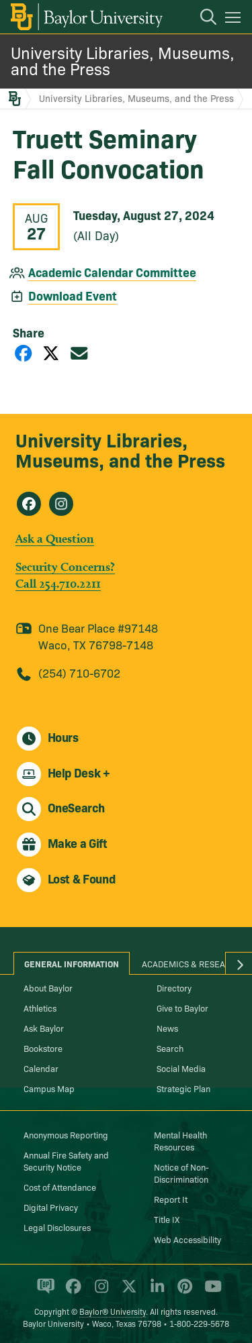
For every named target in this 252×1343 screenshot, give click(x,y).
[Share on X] (51, 352)
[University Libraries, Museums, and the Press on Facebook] (28, 503)
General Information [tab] (71, 963)
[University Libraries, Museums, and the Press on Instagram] (61, 503)
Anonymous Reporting (66, 1134)
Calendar (41, 1068)
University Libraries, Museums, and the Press (123, 60)
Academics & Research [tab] (192, 963)
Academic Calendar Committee (112, 272)
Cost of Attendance (60, 1187)
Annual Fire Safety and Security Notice (66, 1160)
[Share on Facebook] (23, 352)
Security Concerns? (65, 566)
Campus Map (49, 1088)
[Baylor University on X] (126, 1292)
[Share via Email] (79, 352)
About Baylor (48, 987)
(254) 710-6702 (79, 672)
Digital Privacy (51, 1207)
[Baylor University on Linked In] (155, 1292)
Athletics (40, 1008)
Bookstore (43, 1048)
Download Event (72, 295)
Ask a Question (54, 538)
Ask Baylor (44, 1028)
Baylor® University (112, 1311)
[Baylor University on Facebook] (71, 1292)
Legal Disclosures (57, 1227)
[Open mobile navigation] (234, 19)
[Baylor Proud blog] (43, 1292)
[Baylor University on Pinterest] (182, 1292)
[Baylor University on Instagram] (99, 1292)
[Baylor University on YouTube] (209, 1292)
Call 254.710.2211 (58, 583)
